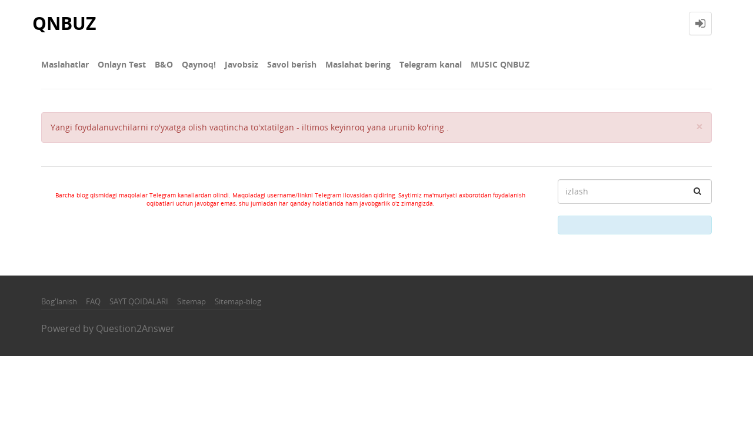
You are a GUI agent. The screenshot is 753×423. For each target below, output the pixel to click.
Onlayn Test (122, 64)
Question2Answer (135, 328)
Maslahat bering (358, 64)
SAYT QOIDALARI (138, 301)
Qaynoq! (199, 64)
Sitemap (191, 301)
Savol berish (291, 64)
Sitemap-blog (238, 301)
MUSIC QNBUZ (500, 64)
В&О (164, 64)
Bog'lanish (59, 301)
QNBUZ (64, 23)
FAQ (93, 301)
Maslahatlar (65, 64)
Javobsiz (241, 64)
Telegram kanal (430, 64)
